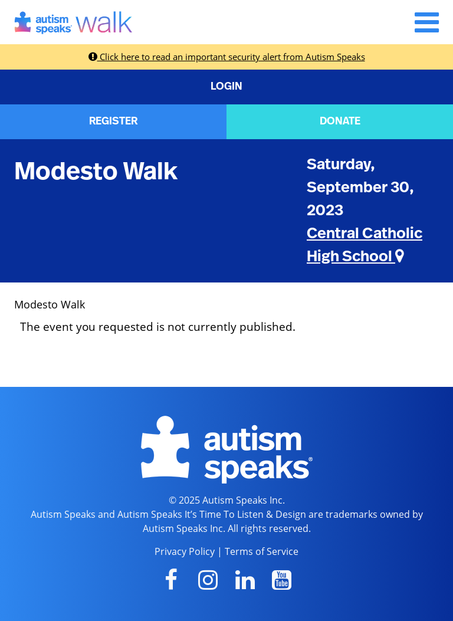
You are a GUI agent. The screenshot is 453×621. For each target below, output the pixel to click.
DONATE (340, 121)
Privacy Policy (185, 551)
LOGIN (226, 86)
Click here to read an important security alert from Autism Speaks (226, 57)
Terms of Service (261, 551)
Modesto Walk (96, 171)
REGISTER (113, 121)
